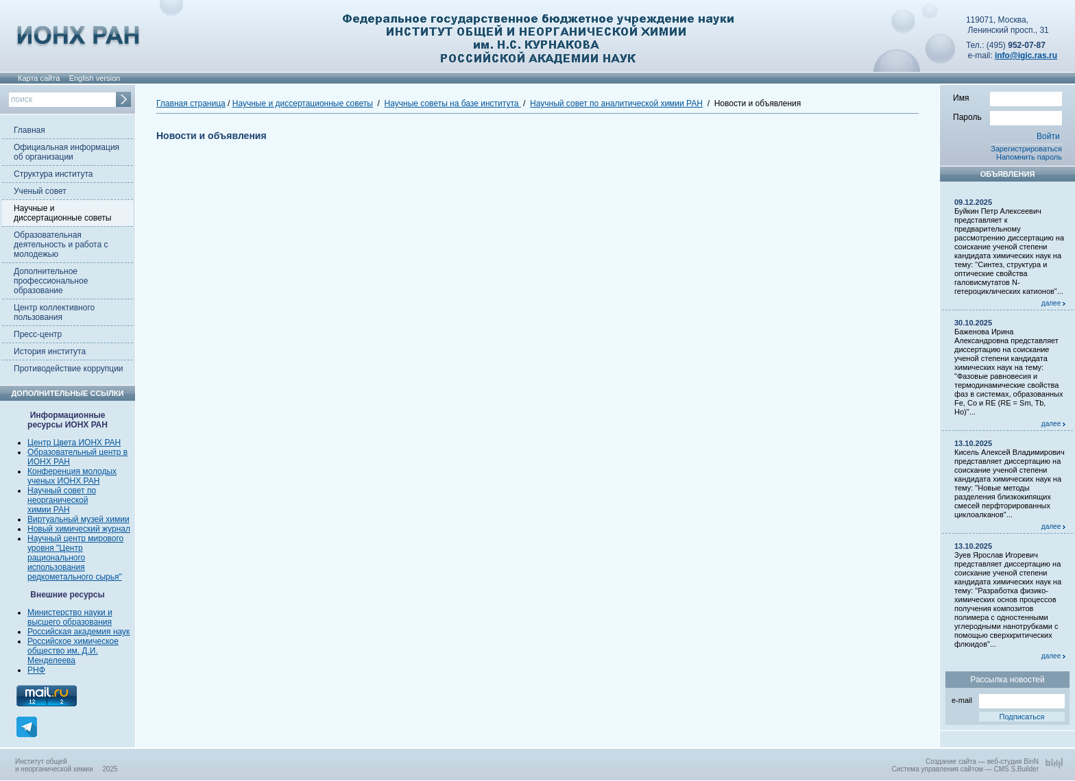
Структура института (53, 174)
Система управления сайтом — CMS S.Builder (965, 769)
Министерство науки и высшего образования (69, 617)
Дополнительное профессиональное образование (51, 280)
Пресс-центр (38, 334)
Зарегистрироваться (1026, 149)
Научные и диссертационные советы (62, 213)
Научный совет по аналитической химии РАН (616, 103)
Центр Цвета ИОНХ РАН (74, 442)
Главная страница (191, 103)
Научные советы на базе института (453, 103)
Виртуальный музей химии (78, 519)
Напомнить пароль (1029, 157)
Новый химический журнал (78, 529)
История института (50, 351)
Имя (1007, 97)
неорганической (57, 500)
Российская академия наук (78, 631)
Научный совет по (61, 490)
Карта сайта (39, 78)
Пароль (1007, 116)
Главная (29, 130)
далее (1053, 303)
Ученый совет (40, 191)
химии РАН (48, 510)
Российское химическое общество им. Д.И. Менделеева (73, 650)
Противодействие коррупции (68, 368)
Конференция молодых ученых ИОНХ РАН (72, 476)
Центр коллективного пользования (54, 312)
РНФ (36, 670)
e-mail (1008, 699)
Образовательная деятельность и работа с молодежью (61, 244)
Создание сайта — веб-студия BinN (982, 761)
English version (95, 78)
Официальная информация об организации (66, 152)
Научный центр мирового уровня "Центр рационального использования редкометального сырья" (75, 558)
